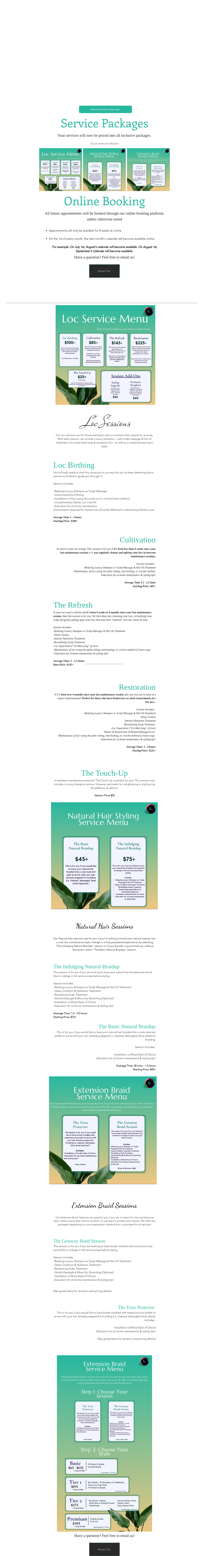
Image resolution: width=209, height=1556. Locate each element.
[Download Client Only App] (105, 109)
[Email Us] (104, 271)
